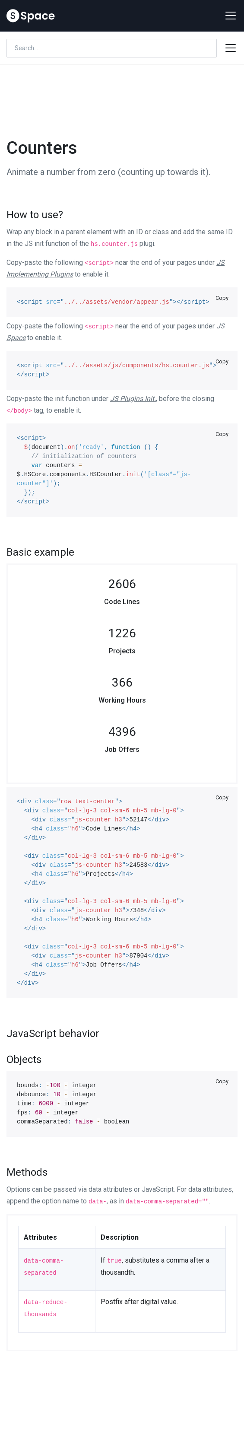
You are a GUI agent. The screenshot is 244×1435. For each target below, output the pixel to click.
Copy (221, 298)
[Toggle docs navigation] (231, 48)
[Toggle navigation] (228, 15)
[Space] (30, 15)
